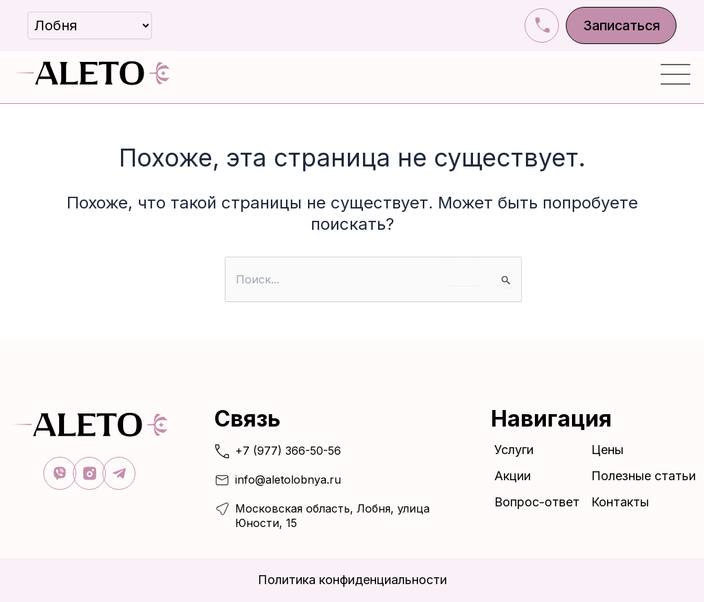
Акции (512, 475)
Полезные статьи (643, 475)
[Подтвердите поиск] (506, 281)
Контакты (620, 501)
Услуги (517, 449)
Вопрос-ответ (537, 501)
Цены (607, 449)
